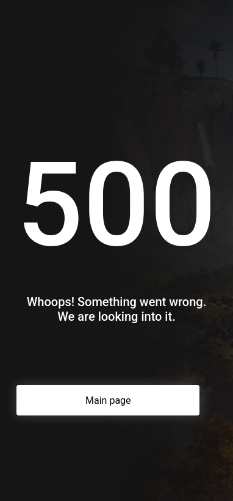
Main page (108, 400)
